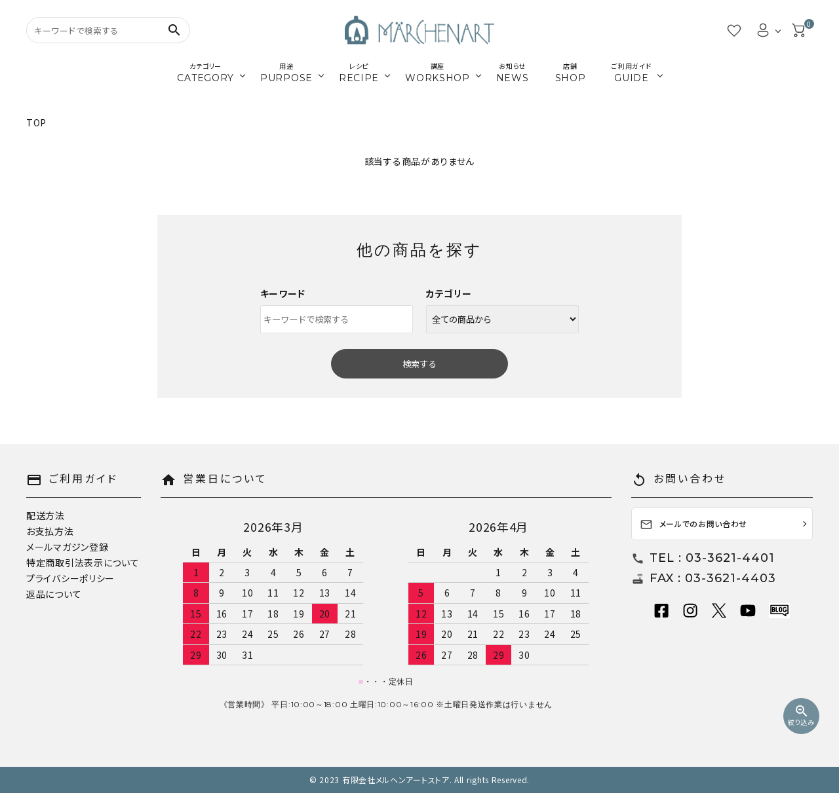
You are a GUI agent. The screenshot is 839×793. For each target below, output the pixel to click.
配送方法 (45, 515)
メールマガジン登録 (67, 546)
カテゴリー (449, 293)
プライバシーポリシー (70, 578)
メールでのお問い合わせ (694, 525)
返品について (53, 593)
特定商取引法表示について (82, 562)
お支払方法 (50, 531)
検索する (419, 364)
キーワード (283, 293)
